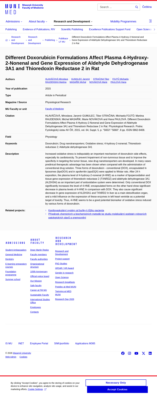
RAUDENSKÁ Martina (56, 82)
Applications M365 (85, 343)
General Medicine (13, 254)
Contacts (34, 312)
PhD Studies (61, 263)
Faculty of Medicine (54, 109)
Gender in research (64, 273)
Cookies (23, 357)
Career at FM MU (38, 290)
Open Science (144, 29)
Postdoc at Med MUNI (65, 287)
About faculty (37, 241)
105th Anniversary (38, 271)
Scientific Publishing (72, 29)
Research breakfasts (65, 282)
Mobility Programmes (123, 21)
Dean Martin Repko (39, 250)
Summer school (12, 279)
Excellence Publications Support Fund (109, 29)
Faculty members (38, 254)
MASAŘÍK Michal (78, 82)
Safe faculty (35, 285)
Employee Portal (39, 343)
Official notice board (39, 276)
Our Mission (36, 281)
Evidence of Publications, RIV (39, 29)
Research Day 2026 (64, 299)
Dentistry (9, 259)
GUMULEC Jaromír (80, 79)
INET (21, 343)
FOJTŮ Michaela (120, 79)
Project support (62, 259)
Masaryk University (22, 353)
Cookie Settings (37, 391)
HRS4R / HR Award (64, 268)
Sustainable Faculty (39, 295)
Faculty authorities (39, 259)
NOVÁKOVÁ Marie (98, 82)
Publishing (11, 29)
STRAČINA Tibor (101, 79)
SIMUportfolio (61, 343)
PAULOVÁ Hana (118, 82)
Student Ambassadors (15, 250)
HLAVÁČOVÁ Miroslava (56, 79)
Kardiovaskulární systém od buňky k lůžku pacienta (76, 210)
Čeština (147, 6)
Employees (35, 307)
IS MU (8, 343)
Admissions (15, 243)
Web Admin (10, 357)
